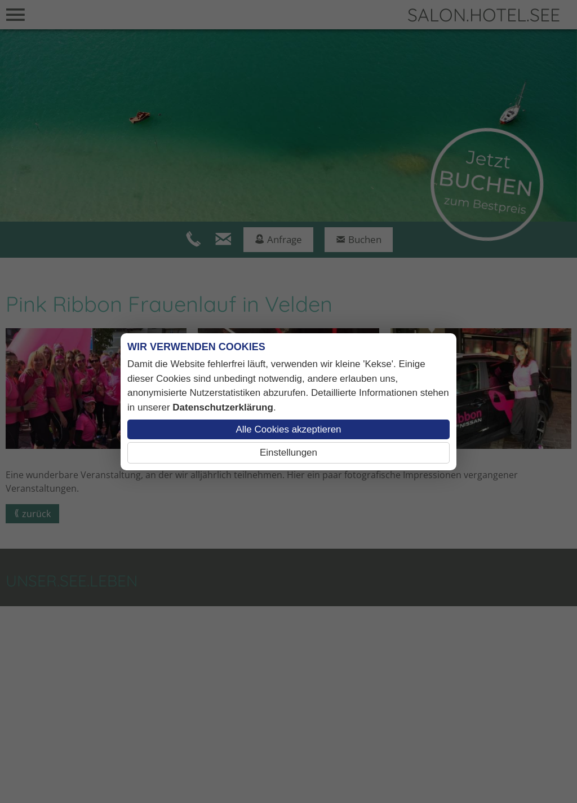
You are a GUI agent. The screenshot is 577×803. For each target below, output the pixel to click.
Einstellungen (288, 452)
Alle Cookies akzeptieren (288, 429)
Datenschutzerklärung (222, 407)
